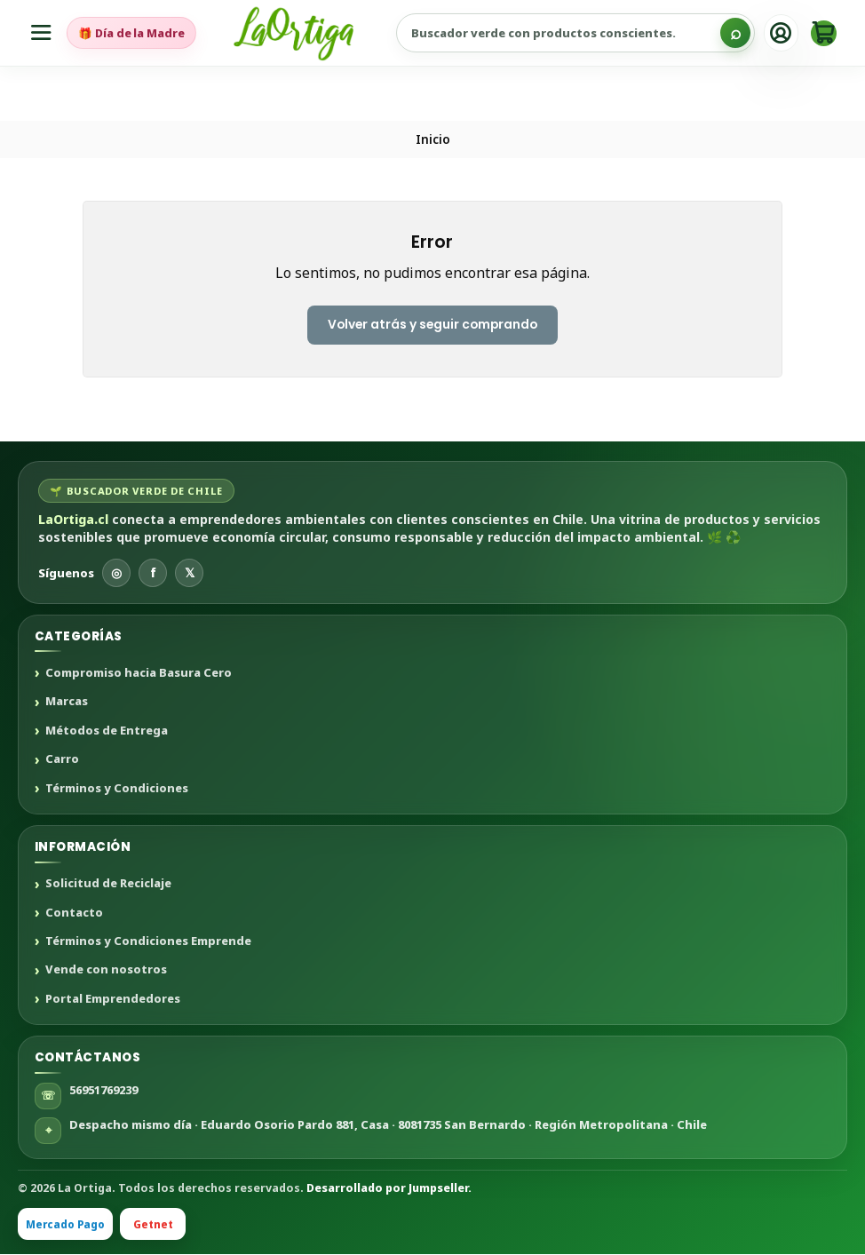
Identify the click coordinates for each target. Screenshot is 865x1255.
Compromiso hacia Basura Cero (138, 674)
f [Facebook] (153, 573)
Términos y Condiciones (116, 789)
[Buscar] (735, 33)
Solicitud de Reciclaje (108, 885)
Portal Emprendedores (112, 999)
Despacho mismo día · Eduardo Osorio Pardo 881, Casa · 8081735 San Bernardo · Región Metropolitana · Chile (388, 1124)
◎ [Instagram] (116, 573)
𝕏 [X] (189, 573)
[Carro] (823, 33)
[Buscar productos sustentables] (577, 32)
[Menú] (41, 33)
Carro (62, 760)
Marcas (66, 702)
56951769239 (103, 1090)
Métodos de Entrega (106, 731)
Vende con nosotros (106, 971)
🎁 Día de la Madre (132, 33)
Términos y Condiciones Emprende (148, 942)
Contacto (74, 913)
